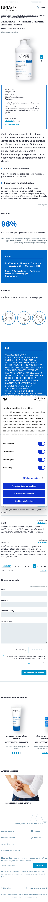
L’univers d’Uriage (12, 2)
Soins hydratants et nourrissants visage (25, 16)
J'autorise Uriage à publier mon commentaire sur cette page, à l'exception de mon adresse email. (24, 657)
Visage (9, 16)
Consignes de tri (31, 897)
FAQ (10, 894)
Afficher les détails (31, 478)
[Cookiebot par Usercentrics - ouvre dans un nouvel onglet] (34, 399)
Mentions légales (20, 894)
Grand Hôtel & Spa (7, 844)
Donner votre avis (12, 124)
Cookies (14, 897)
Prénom (4, 600)
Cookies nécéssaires (23, 501)
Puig (21, 897)
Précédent (6, 566)
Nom (3, 590)
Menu (43, 8)
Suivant (43, 570)
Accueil (3, 16)
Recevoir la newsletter (36, 663)
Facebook (36, 831)
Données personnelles (37, 894)
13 (45, 566)
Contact (4, 894)
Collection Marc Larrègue (10, 850)
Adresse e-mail (7, 611)
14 (3, 570)
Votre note (21, 650)
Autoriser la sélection (24, 493)
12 (41, 566)
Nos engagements (7, 831)
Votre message (7, 621)
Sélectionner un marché (36, 888)
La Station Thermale (8, 837)
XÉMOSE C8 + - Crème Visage (16, 737)
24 (9, 570)
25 (12, 570)
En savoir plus (40, 658)
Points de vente (36, 2)
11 (38, 566)
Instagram (36, 837)
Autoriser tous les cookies (24, 486)
